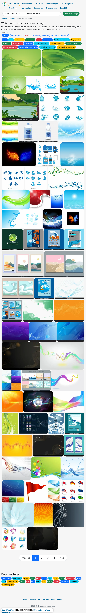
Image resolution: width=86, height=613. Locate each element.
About (53, 599)
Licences (32, 599)
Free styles (38, 8)
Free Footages (52, 4)
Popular (55, 35)
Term (39, 599)
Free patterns (51, 8)
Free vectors (14, 4)
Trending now (15, 35)
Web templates (67, 4)
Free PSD (63, 8)
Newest (26, 35)
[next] (62, 558)
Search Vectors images (12, 14)
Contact (60, 599)
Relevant (46, 35)
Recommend (36, 35)
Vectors (12, 18)
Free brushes (26, 8)
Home (4, 18)
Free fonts (39, 4)
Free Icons (13, 8)
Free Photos (27, 4)
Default (5, 35)
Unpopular (64, 35)
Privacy (46, 599)
